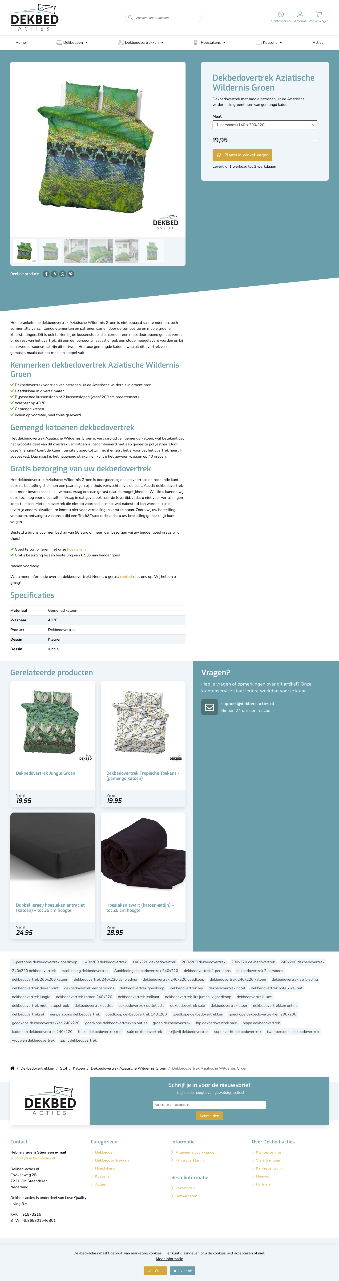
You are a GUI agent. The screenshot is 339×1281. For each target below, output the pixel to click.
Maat (217, 116)
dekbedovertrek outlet (94, 1005)
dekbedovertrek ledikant (138, 996)
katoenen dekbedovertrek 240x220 (42, 1031)
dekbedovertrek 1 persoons (207, 970)
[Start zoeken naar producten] (130, 18)
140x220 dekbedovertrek (154, 962)
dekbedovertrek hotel (227, 988)
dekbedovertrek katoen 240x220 (84, 996)
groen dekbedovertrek (171, 1023)
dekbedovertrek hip (186, 988)
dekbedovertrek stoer (229, 1005)
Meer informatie (169, 1258)
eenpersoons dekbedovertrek (75, 1014)
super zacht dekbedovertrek (237, 1031)
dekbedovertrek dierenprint (35, 988)
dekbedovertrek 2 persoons (259, 970)
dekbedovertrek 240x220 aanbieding (105, 979)
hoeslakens (76, 549)
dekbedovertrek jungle (31, 996)
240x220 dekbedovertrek (34, 970)
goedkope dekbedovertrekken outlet (116, 1023)
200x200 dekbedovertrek (204, 962)
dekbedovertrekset (28, 1014)
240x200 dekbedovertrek (302, 962)
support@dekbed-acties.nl (247, 703)
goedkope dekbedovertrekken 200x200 (262, 1014)
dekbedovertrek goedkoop (142, 988)
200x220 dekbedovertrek (253, 962)
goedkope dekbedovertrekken (198, 1014)
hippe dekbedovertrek (261, 1023)
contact (126, 576)
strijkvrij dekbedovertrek (188, 1031)
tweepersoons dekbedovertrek (293, 1031)
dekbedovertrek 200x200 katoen (40, 979)
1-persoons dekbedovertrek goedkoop (44, 962)
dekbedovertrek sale (187, 1005)
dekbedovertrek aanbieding (295, 979)
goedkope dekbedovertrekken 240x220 (46, 1023)
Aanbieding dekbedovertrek (85, 970)
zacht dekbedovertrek (78, 1040)
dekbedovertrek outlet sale (141, 1005)
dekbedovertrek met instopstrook (40, 1005)
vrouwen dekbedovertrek (33, 1040)
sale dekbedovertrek (144, 1031)
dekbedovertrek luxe (254, 996)
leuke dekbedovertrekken (99, 1031)
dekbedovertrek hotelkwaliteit (277, 988)
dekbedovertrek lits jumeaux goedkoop (198, 996)
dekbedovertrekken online (275, 1005)
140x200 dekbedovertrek (105, 962)
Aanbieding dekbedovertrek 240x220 (146, 970)
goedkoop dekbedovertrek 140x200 (136, 1014)
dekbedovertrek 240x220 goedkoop (173, 979)
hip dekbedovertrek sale (216, 1023)
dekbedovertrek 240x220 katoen (238, 979)
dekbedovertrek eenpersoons (89, 988)
